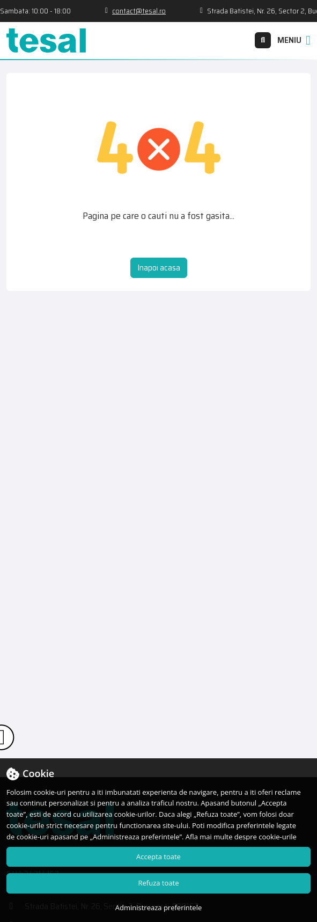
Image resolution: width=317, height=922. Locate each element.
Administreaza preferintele (158, 907)
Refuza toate (158, 883)
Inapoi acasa (158, 267)
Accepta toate (158, 856)
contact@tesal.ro (152, 11)
